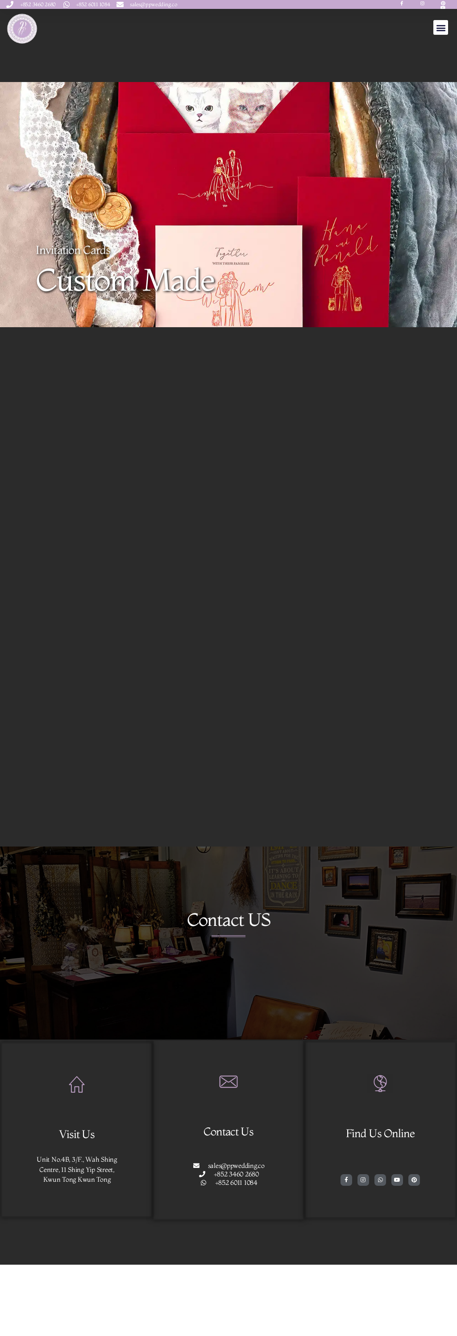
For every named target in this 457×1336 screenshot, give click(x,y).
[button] (440, 27)
